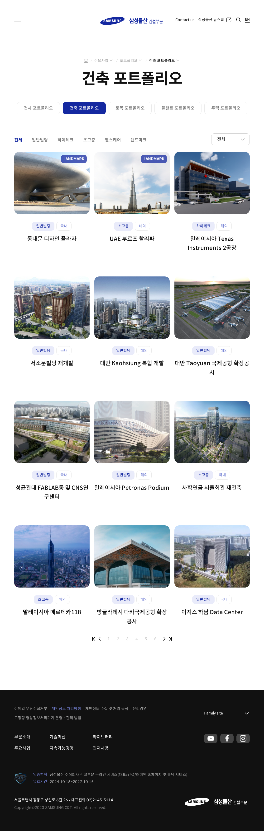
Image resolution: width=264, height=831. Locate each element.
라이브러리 (103, 737)
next (164, 639)
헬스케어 (113, 140)
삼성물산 (20, 5)
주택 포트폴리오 (225, 108)
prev (99, 639)
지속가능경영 (61, 748)
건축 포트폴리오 (162, 60)
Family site (213, 713)
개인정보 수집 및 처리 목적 (106, 708)
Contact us (184, 19)
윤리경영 (140, 708)
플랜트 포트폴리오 (178, 108)
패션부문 (54, 5)
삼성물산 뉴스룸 (211, 19)
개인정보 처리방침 (66, 708)
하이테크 (66, 140)
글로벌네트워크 (239, 5)
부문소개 (22, 737)
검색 (238, 20)
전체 (18, 140)
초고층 (89, 140)
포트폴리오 (215, 5)
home (86, 60)
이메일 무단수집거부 (30, 708)
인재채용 (101, 748)
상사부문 (37, 5)
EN (247, 20)
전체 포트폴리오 (38, 108)
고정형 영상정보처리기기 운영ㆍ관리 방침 (47, 717)
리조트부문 (73, 5)
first (93, 639)
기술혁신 (57, 737)
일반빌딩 (40, 140)
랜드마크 (138, 140)
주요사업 (197, 5)
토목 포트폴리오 (130, 108)
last (170, 639)
